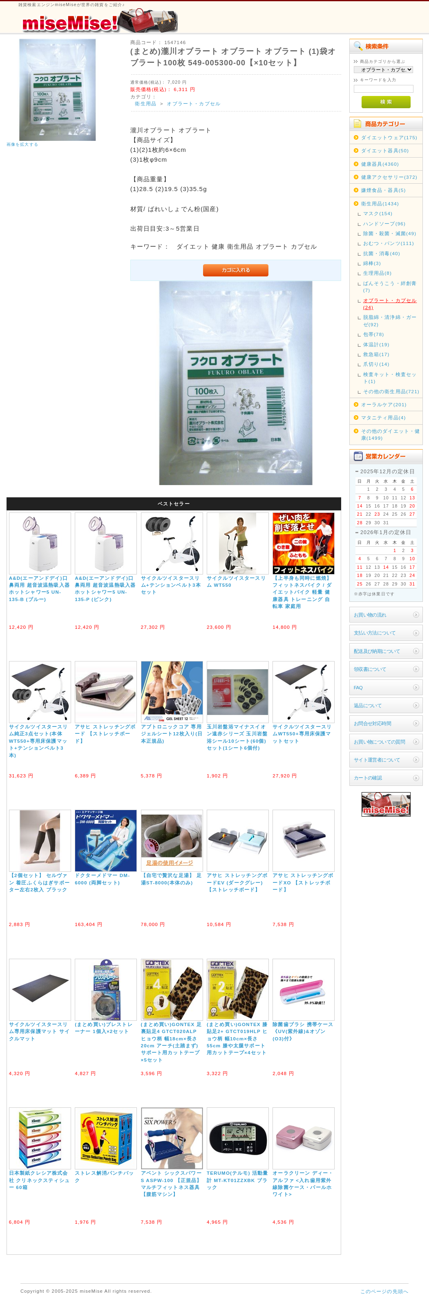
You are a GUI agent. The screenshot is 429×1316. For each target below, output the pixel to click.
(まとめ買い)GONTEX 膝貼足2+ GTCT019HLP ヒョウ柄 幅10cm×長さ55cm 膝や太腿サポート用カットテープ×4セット (237, 1038)
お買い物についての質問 (379, 741)
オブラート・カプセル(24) (390, 304)
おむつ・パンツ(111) (388, 243)
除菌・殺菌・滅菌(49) (390, 233)
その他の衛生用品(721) (391, 391)
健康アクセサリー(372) (389, 177)
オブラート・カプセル (194, 103)
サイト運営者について (377, 759)
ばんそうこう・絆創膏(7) (390, 287)
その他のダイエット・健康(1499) (390, 434)
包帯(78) (373, 334)
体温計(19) (376, 344)
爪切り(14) (376, 364)
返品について (368, 705)
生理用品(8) (377, 273)
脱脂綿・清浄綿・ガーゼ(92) (390, 320)
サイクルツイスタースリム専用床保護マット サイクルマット (39, 1031)
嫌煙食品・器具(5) (383, 190)
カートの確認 (368, 777)
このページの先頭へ (384, 1291)
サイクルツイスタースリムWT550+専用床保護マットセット (302, 734)
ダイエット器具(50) (385, 150)
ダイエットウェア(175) (389, 137)
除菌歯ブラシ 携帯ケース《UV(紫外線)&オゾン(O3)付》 (303, 1031)
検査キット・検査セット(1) (390, 378)
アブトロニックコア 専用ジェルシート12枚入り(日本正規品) (172, 734)
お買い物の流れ (370, 614)
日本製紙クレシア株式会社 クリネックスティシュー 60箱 (39, 1180)
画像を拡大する (22, 144)
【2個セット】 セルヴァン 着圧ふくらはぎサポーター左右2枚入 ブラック (39, 882)
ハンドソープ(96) (384, 223)
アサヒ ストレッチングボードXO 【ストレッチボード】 (303, 882)
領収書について (370, 669)
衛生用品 (145, 103)
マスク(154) (378, 213)
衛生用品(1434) (380, 203)
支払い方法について (375, 632)
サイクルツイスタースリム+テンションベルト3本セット (171, 585)
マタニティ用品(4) (383, 417)
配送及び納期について (377, 651)
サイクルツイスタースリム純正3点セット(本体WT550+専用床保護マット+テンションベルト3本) (38, 741)
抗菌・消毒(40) (381, 253)
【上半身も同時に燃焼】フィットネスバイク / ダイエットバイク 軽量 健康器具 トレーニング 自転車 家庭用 (302, 592)
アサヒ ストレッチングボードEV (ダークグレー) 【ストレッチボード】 (237, 882)
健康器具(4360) (380, 164)
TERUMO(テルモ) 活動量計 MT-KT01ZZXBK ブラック (237, 1180)
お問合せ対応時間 (372, 723)
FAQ (358, 687)
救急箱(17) (376, 354)
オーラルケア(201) (384, 404)
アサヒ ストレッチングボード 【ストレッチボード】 (105, 734)
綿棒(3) (372, 263)
